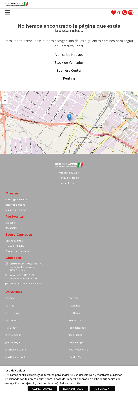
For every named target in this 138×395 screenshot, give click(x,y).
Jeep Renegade (77, 327)
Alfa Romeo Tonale (15, 357)
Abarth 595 (75, 357)
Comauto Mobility (15, 246)
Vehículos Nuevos (69, 54)
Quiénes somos (14, 240)
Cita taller (10, 222)
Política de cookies (70, 383)
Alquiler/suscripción (16, 210)
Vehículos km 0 (69, 183)
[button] (69, 117)
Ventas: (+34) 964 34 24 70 (22, 275)
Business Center (69, 70)
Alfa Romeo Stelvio (15, 349)
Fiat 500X (74, 298)
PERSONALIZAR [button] (102, 388)
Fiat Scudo (11, 327)
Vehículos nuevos (69, 172)
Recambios (11, 227)
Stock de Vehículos (69, 62)
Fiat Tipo (9, 305)
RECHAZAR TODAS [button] (73, 388)
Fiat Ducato (11, 320)
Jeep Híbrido (76, 334)
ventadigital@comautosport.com (26, 283)
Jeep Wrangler (13, 342)
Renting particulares (16, 199)
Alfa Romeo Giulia (78, 349)
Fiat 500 (10, 298)
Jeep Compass (13, 334)
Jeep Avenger (76, 342)
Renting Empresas (15, 204)
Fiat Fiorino (75, 320)
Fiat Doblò (74, 313)
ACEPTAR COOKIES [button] (42, 388)
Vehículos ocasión (69, 177)
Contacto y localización (17, 251)
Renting (69, 78)
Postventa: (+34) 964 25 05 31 (23, 278)
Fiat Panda (75, 305)
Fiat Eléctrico (12, 313)
